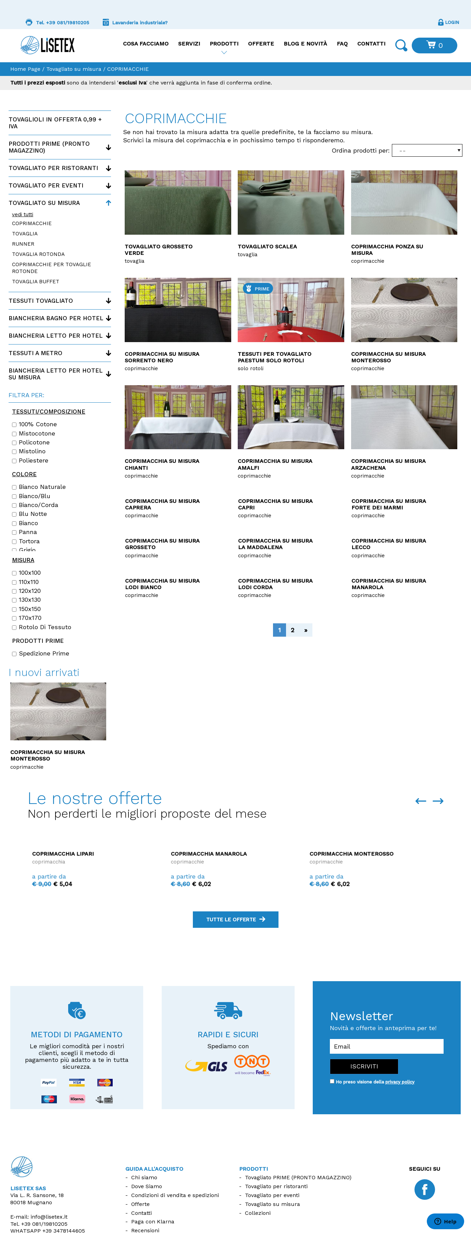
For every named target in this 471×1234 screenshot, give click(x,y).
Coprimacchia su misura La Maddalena (275, 543)
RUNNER (23, 244)
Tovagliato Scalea (267, 246)
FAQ (342, 43)
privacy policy (399, 1081)
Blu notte (29, 514)
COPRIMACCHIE (32, 223)
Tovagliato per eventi (46, 185)
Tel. (38, 1224)
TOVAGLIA (25, 234)
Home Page (25, 69)
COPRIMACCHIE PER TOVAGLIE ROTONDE (51, 267)
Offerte (261, 43)
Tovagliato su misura (73, 69)
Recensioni (145, 1230)
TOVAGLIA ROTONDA (38, 254)
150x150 (26, 609)
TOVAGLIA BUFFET (35, 281)
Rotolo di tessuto (41, 627)
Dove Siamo (146, 1186)
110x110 (25, 582)
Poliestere (30, 460)
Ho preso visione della (375, 1081)
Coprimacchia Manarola (343, 853)
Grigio (24, 550)
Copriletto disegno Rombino (53, 702)
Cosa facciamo (146, 43)
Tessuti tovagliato (41, 300)
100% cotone (34, 424)
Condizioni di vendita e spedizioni (175, 1195)
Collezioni (258, 1213)
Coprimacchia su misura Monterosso (388, 357)
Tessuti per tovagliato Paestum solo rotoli (274, 357)
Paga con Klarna (152, 1221)
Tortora (26, 541)
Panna (24, 532)
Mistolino (29, 451)
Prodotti (224, 43)
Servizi (189, 43)
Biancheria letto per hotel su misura (56, 374)
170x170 (26, 618)
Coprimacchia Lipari (197, 853)
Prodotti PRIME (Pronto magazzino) (49, 147)
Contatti (371, 43)
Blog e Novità (305, 43)
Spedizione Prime (40, 653)
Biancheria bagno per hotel (56, 318)
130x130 (26, 600)
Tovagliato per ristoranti (53, 168)
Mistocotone (33, 433)
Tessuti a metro (35, 353)
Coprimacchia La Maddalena (71, 853)
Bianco (25, 523)
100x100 (26, 573)
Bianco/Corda (35, 505)
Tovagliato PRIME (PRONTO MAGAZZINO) (298, 1177)
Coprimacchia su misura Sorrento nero (162, 357)
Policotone (31, 442)
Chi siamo (144, 1177)
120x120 (26, 591)
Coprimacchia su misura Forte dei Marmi (388, 504)
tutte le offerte (235, 920)
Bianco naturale (39, 487)
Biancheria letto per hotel (56, 335)
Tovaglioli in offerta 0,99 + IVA (55, 123)
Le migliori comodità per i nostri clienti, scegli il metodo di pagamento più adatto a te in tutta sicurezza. (76, 1056)
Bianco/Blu (31, 496)
